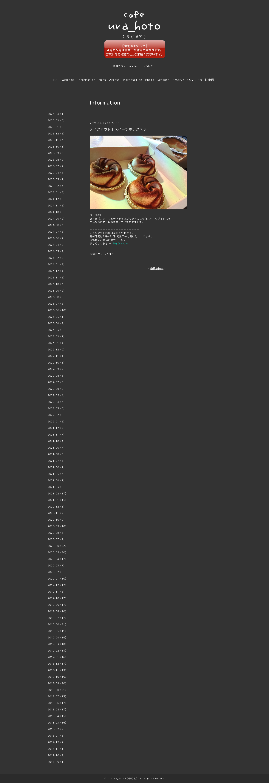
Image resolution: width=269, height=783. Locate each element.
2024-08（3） (57, 225)
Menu (102, 80)
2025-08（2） (57, 159)
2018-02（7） (57, 729)
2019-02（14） (58, 650)
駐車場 (209, 80)
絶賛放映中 (156, 268)
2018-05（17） (58, 709)
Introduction (132, 80)
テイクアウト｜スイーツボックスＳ (118, 129)
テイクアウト (120, 243)
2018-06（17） (58, 703)
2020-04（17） (58, 559)
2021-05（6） (57, 474)
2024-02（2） (57, 258)
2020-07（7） (57, 539)
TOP (56, 80)
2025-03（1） (57, 179)
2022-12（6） (57, 349)
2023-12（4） (57, 271)
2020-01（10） (58, 578)
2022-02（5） (57, 415)
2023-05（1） (57, 316)
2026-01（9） (57, 127)
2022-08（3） (57, 375)
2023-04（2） (57, 323)
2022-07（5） (57, 382)
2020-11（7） (57, 513)
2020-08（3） (57, 532)
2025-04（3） (57, 172)
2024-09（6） (57, 218)
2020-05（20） (58, 552)
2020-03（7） (57, 565)
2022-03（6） (57, 408)
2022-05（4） (57, 395)
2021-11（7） (57, 434)
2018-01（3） (57, 735)
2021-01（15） (58, 500)
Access (114, 80)
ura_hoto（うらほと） (126, 778)
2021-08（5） (57, 454)
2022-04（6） (57, 402)
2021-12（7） (57, 428)
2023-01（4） (57, 343)
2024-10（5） (57, 212)
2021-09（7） (57, 447)
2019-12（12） (58, 585)
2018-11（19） (58, 670)
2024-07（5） (57, 231)
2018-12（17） (58, 663)
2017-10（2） (57, 755)
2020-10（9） (57, 519)
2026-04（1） (57, 114)
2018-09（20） (58, 683)
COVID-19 (194, 80)
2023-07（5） (57, 303)
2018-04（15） (58, 716)
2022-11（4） (57, 356)
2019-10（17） (58, 598)
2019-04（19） (58, 637)
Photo (149, 80)
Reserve (178, 80)
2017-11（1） (57, 748)
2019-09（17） (58, 604)
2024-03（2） (57, 251)
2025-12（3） (57, 133)
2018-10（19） (58, 676)
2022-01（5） (57, 421)
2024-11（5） (57, 205)
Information (86, 80)
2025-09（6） (57, 153)
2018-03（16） (58, 722)
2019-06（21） (58, 624)
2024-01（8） (57, 264)
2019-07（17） (58, 618)
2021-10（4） (57, 441)
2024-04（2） (57, 244)
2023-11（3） (57, 277)
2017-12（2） (57, 742)
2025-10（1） (57, 146)
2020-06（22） (58, 546)
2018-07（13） (58, 696)
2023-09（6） (57, 290)
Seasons (163, 80)
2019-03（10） (58, 644)
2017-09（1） (57, 762)
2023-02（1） (57, 336)
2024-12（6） (57, 199)
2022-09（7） (57, 369)
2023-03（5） (57, 330)
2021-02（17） (58, 493)
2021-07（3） (57, 460)
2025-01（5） (57, 192)
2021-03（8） (57, 487)
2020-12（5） (57, 506)
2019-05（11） (58, 631)
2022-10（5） (57, 362)
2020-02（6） (57, 572)
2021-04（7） (57, 480)
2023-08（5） (57, 297)
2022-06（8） (57, 388)
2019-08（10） (58, 611)
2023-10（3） (57, 284)
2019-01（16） (58, 657)
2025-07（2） (57, 166)
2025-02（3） (57, 186)
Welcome (68, 80)
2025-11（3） (57, 140)
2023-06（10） (58, 310)
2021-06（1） (57, 467)
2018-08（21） (58, 690)
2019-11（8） (57, 591)
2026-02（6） (57, 120)
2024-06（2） (57, 238)
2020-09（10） (58, 526)
